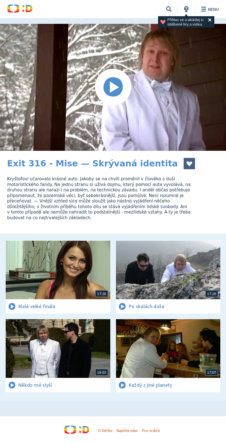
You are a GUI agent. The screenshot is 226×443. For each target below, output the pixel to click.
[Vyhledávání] (168, 9)
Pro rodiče (151, 430)
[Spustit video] (113, 87)
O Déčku (105, 430)
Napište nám (127, 430)
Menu (209, 9)
